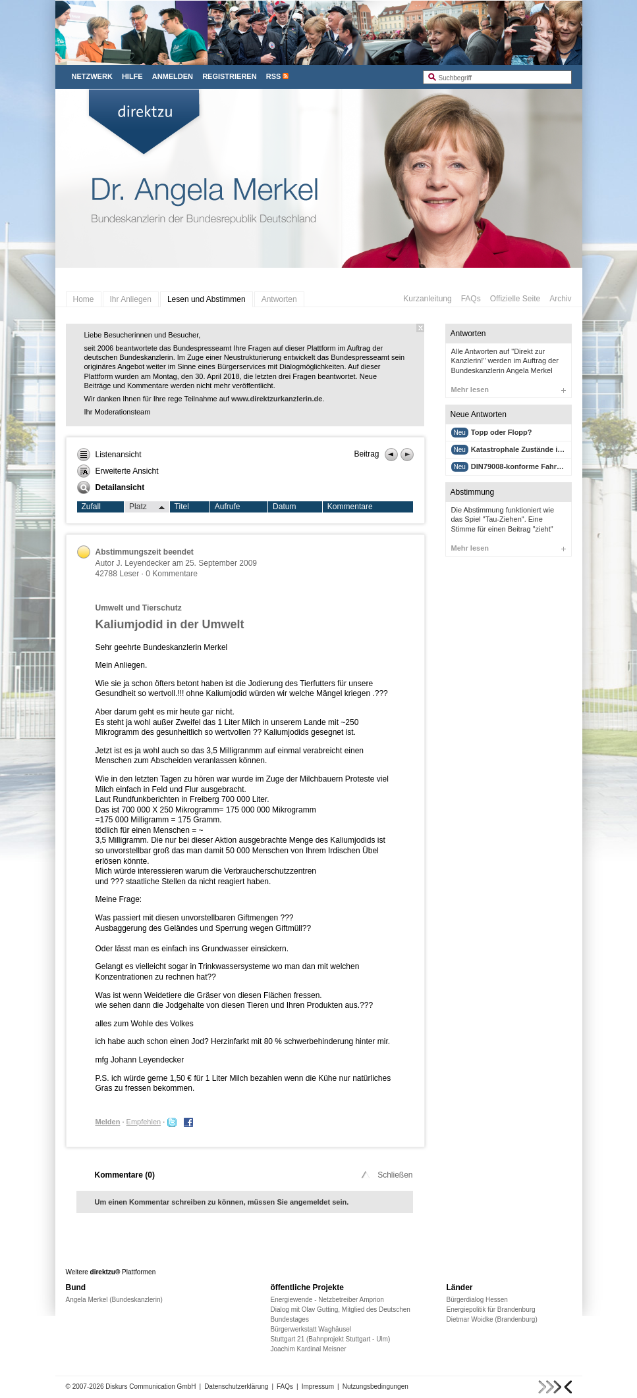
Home (83, 299)
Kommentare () (125, 1175)
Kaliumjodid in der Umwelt (170, 624)
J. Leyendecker (143, 563)
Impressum (318, 1386)
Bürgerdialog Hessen (477, 1299)
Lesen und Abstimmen (206, 299)
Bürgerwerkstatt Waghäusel (311, 1329)
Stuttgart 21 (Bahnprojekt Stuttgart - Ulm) (331, 1339)
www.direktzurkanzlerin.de (276, 399)
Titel (182, 506)
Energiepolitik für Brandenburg (491, 1309)
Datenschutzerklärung (236, 1386)
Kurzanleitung (427, 298)
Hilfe (132, 76)
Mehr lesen (508, 389)
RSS (273, 76)
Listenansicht (109, 454)
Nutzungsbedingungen (375, 1386)
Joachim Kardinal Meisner (308, 1349)
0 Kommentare (172, 573)
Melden (108, 1122)
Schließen (385, 1175)
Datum (284, 506)
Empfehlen (143, 1122)
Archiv (560, 298)
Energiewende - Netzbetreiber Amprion (327, 1299)
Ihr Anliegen (131, 299)
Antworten (279, 299)
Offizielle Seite (515, 298)
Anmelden (172, 76)
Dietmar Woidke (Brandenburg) (492, 1319)
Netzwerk (92, 76)
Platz (147, 507)
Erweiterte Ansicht (118, 471)
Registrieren (229, 76)
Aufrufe (227, 506)
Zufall (91, 506)
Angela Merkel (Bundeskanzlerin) (114, 1299)
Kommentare (350, 506)
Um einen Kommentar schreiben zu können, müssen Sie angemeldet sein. (222, 1202)
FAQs (471, 298)
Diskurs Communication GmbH (150, 1386)
